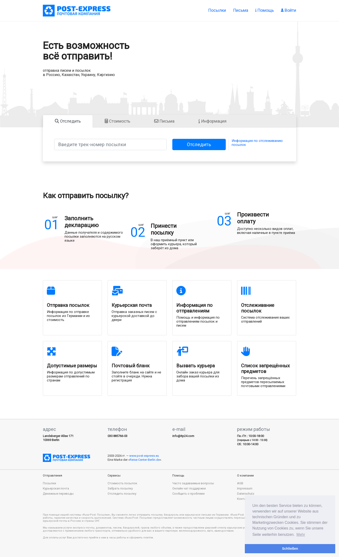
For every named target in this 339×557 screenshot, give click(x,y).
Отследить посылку (122, 493)
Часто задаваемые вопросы (193, 483)
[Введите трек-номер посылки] (110, 144)
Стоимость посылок (122, 483)
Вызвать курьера (195, 366)
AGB (240, 483)
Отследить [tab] (68, 121)
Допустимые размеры (72, 366)
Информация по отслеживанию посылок (257, 143)
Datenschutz (245, 493)
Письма (240, 10)
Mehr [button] (300, 535)
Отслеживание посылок (257, 308)
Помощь (264, 10)
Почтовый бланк (130, 366)
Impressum (244, 488)
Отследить (199, 144)
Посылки (217, 10)
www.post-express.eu (144, 455)
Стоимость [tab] (117, 121)
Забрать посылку (120, 488)
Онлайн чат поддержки (189, 488)
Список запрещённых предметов (265, 368)
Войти (288, 10)
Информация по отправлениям (194, 308)
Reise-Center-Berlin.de (145, 459)
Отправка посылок (76, 10)
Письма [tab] (164, 121)
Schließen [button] (290, 548)
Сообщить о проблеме (188, 493)
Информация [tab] (212, 121)
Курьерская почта (132, 305)
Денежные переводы (58, 493)
